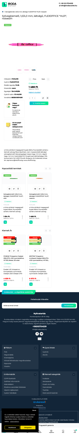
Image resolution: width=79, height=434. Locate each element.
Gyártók (45, 352)
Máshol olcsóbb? (35, 92)
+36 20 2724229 (66, 3)
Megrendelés (8, 355)
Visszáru (7, 366)
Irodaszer (46, 378)
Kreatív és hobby (49, 384)
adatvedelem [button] (14, 421)
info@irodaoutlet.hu (68, 6)
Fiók (5, 352)
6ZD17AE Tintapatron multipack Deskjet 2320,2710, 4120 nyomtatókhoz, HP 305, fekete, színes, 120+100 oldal (39, 258)
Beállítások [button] (12, 427)
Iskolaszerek (47, 381)
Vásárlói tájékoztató (11, 390)
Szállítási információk (11, 381)
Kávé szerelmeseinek (50, 393)
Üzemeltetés (47, 387)
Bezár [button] (34, 410)
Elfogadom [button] (28, 427)
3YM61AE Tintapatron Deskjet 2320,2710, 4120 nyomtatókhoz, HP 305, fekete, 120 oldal (13, 258)
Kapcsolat (7, 363)
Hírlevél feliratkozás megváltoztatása (17, 361)
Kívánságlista (9, 358)
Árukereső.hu (39, 405)
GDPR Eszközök (9, 378)
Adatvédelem (9, 384)
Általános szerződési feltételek (15, 387)
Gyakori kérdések (10, 393)
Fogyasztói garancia (46, 425)
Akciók (45, 355)
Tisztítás (45, 390)
